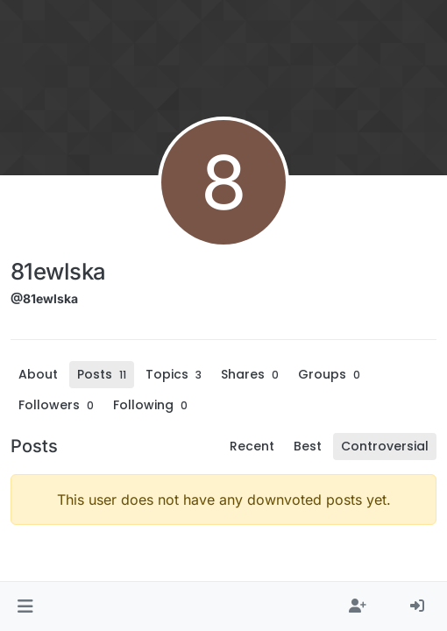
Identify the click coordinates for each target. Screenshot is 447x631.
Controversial (385, 446)
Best (308, 446)
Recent (252, 446)
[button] (25, 606)
